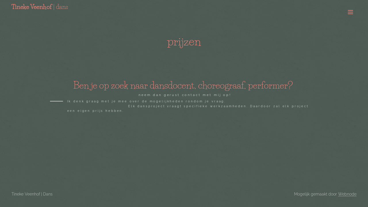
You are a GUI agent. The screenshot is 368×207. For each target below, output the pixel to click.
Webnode (347, 194)
